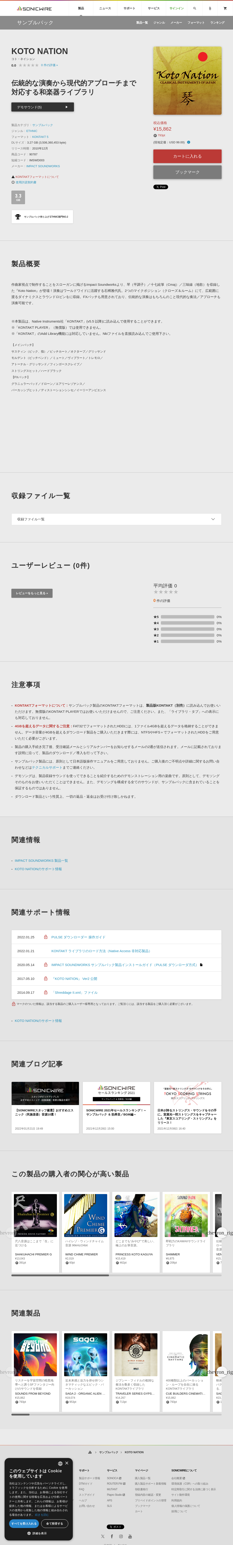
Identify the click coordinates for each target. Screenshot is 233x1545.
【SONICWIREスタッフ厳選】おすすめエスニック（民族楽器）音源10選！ (44, 1112)
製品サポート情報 (89, 1478)
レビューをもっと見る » (32, 593)
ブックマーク (187, 172)
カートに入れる (187, 156)
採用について (179, 1511)
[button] (221, 1232)
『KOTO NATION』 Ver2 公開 (74, 979)
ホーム (90, 1452)
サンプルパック (42, 125)
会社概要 (176, 1478)
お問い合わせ (87, 1506)
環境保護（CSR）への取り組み (189, 1483)
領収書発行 (141, 1489)
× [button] (66, 1463)
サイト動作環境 (180, 1494)
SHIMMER (173, 1254)
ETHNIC (31, 131)
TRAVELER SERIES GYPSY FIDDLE (140, 1393)
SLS (109, 1506)
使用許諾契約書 (23, 182)
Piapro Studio (114, 1494)
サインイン (177, 8)
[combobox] (60, 1463)
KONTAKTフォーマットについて (35, 177)
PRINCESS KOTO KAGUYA (134, 1254)
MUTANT (112, 1489)
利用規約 (176, 1500)
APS (109, 1500)
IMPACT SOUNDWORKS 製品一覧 (41, 860)
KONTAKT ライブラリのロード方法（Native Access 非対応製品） (101, 951)
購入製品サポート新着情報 (150, 1483)
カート (139, 1511)
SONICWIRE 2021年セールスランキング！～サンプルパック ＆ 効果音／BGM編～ (116, 1112)
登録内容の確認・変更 (148, 1494)
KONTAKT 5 (40, 137)
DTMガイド (85, 1483)
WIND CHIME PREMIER (81, 1254)
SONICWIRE (34, 8)
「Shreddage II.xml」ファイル (74, 992)
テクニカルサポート (47, 767)
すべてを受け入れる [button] (24, 1523)
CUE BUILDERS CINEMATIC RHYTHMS (193, 1393)
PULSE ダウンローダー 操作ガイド (78, 937)
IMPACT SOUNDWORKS (43, 166)
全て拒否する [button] (54, 1523)
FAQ (81, 1489)
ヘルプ (83, 1500)
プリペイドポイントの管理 (150, 1500)
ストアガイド (87, 1494)
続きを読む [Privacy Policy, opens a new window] (42, 1515)
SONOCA (112, 1478)
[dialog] (39, 1499)
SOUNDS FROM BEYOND (33, 1393)
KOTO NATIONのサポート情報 (38, 869)
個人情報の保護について (185, 1506)
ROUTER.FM (114, 1483)
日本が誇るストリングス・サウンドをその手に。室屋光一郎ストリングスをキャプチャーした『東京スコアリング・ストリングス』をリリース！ (187, 1117)
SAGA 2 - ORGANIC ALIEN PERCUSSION (93, 1393)
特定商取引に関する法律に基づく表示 (193, 1489)
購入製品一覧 (143, 1478)
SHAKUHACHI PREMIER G (33, 1254)
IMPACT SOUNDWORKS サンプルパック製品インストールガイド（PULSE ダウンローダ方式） (125, 965)
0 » (49, 65)
